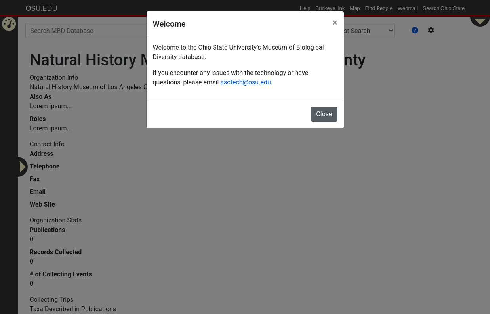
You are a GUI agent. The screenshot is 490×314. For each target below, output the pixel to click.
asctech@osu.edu (245, 82)
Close (324, 114)
